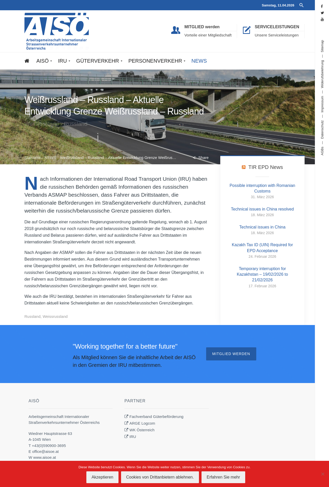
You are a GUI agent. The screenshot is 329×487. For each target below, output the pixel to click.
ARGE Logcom (142, 423)
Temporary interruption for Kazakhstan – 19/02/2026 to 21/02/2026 (262, 274)
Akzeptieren (102, 477)
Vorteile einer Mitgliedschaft (207, 35)
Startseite (32, 157)
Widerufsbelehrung (322, 74)
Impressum (322, 104)
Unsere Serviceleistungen (277, 35)
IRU (133, 436)
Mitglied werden (231, 354)
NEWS (50, 157)
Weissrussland (55, 316)
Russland (32, 316)
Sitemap (322, 46)
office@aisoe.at (45, 451)
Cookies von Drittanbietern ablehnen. (160, 477)
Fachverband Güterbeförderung (157, 416)
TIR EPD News (265, 167)
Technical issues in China (262, 227)
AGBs (322, 151)
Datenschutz (322, 129)
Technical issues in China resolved (262, 209)
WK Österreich (142, 430)
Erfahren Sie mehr (223, 477)
